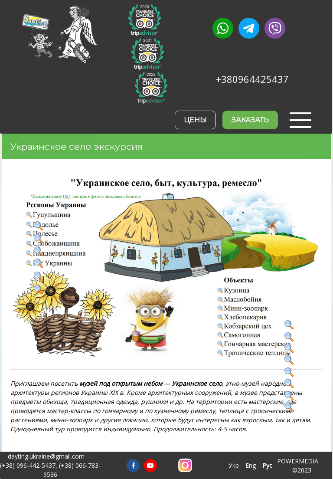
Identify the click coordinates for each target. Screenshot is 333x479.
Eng (250, 465)
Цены (195, 120)
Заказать (250, 120)
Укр (234, 465)
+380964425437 (252, 79)
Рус (267, 465)
